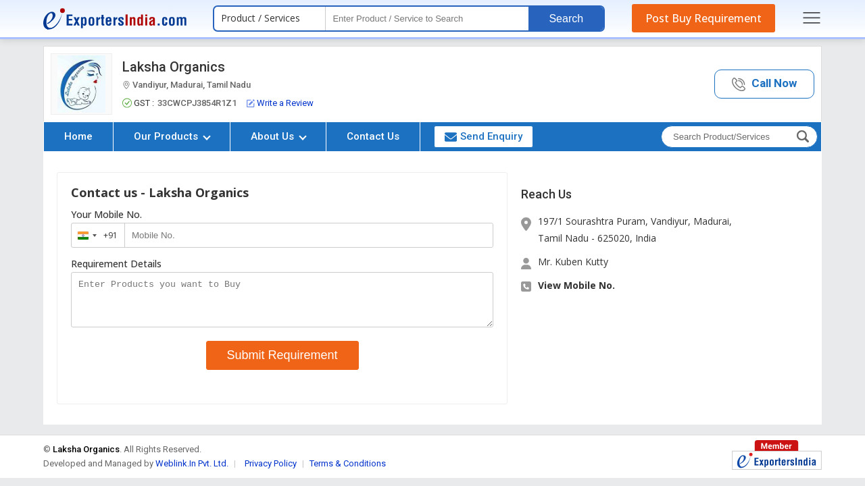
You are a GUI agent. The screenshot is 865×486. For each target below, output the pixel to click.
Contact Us (373, 136)
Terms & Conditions (348, 471)
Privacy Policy (271, 471)
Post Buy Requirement (703, 18)
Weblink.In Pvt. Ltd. (191, 471)
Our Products (172, 136)
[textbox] (427, 18)
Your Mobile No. (106, 215)
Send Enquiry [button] (483, 136)
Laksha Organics (173, 66)
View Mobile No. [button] (576, 285)
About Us (279, 136)
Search (566, 18)
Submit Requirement (282, 363)
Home (78, 136)
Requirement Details (116, 264)
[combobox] (95, 235)
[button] (764, 84)
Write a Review (280, 103)
